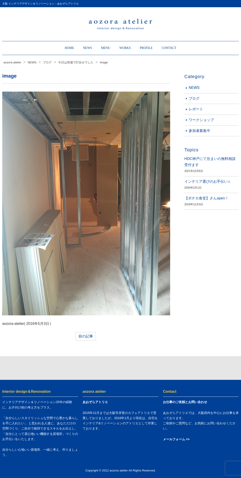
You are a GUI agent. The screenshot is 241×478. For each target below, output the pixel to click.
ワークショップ (201, 120)
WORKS (125, 48)
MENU (105, 48)
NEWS (87, 48)
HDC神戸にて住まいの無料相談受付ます (210, 162)
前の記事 (86, 336)
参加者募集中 (199, 131)
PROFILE (146, 48)
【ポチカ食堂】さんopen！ (206, 198)
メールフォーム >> (176, 439)
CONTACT (169, 48)
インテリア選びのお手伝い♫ (207, 181)
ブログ (194, 98)
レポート (196, 109)
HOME (69, 48)
